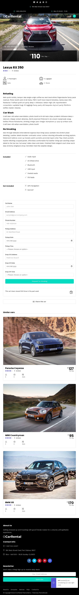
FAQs (28, 589)
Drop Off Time (39, 273)
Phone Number (39, 222)
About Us (6, 589)
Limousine (14, 589)
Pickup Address (39, 230)
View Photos (10, 47)
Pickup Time (39, 247)
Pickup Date (39, 239)
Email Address (39, 213)
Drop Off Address (39, 256)
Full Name (39, 205)
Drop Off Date (39, 264)
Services (21, 589)
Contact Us (35, 589)
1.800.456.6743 (20, 11)
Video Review (28, 47)
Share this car (39, 302)
